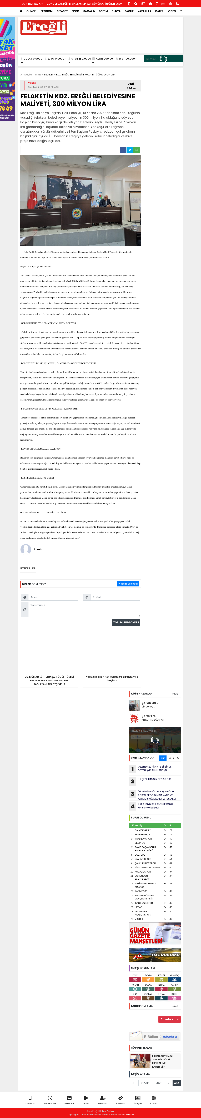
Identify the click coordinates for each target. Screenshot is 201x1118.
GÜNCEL (31, 11)
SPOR (75, 11)
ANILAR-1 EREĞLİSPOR (153, 719)
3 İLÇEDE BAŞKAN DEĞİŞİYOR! (150, 781)
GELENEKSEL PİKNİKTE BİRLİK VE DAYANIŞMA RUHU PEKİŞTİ (150, 769)
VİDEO (172, 11)
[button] (182, 11)
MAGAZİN (89, 11)
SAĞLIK (129, 11)
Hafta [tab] (171, 757)
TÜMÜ (175, 693)
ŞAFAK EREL (150, 703)
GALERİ (159, 11)
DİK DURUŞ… (148, 706)
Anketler (120, 1100)
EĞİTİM (103, 11)
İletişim (138, 1100)
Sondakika (50, 1100)
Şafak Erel (149, 716)
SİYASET (62, 11)
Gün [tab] (163, 757)
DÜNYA (116, 11)
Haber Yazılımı (126, 1114)
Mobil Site (30, 1100)
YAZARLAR (144, 11)
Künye (153, 1100)
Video (86, 1100)
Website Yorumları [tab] (128, 583)
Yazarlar (102, 1100)
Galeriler (69, 1100)
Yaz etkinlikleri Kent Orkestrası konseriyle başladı (151, 806)
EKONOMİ (47, 11)
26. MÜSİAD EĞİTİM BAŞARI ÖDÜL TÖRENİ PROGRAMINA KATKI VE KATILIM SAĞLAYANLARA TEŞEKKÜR (153, 795)
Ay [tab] (178, 757)
